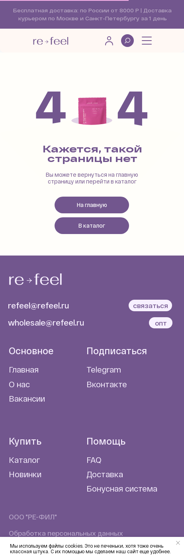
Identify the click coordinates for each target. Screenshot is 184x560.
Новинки (25, 474)
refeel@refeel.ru (38, 305)
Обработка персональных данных (66, 533)
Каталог (24, 459)
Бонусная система (121, 488)
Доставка (104, 474)
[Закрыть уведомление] (178, 543)
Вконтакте (106, 384)
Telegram (103, 369)
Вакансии (27, 398)
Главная (24, 369)
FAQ (94, 459)
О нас (19, 384)
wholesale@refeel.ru (46, 322)
